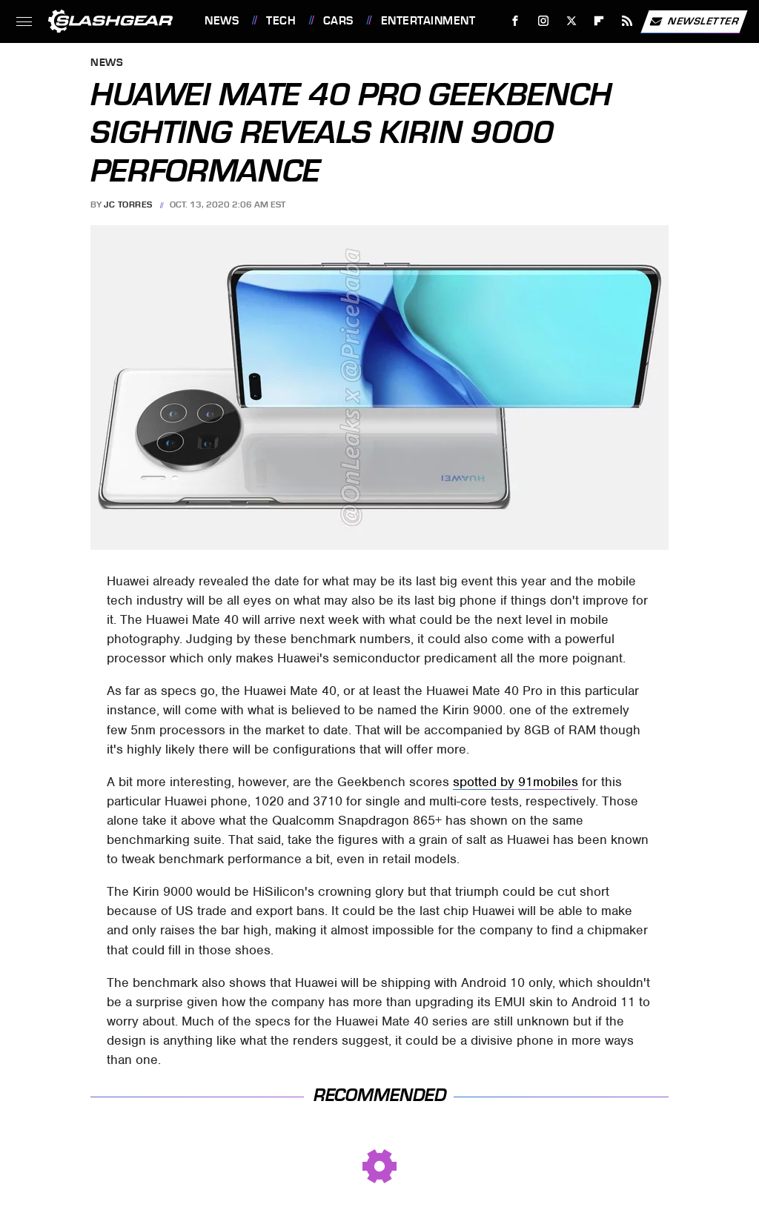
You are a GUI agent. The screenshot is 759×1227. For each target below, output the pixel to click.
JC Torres (128, 204)
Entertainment (428, 20)
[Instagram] (543, 21)
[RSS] (627, 21)
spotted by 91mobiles (515, 782)
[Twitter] (571, 21)
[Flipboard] (599, 21)
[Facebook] (515, 21)
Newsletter (693, 21)
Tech (281, 20)
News (222, 20)
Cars (338, 20)
